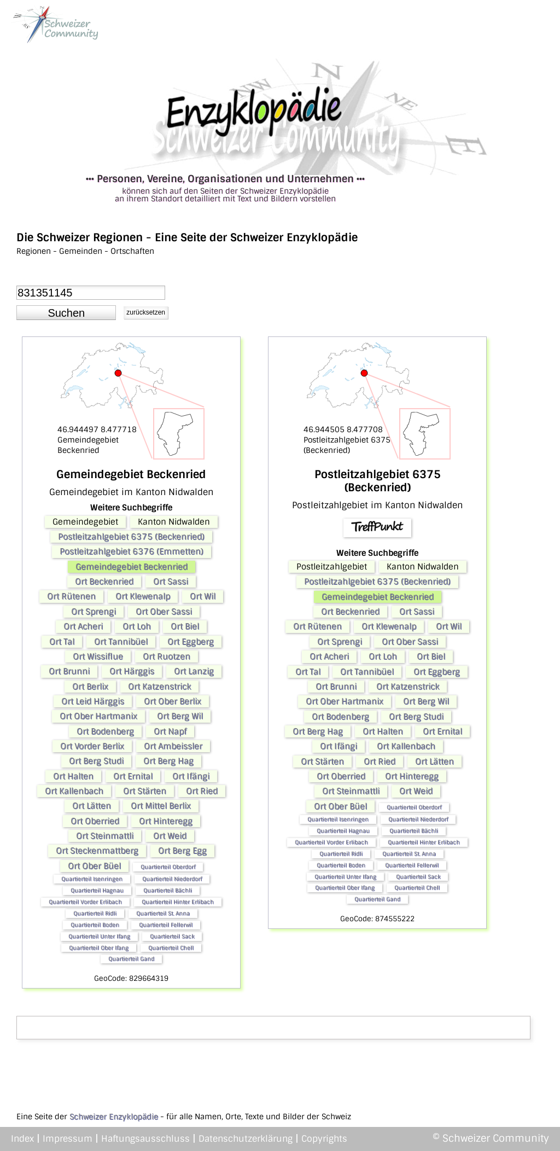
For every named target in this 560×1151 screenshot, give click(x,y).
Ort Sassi (170, 581)
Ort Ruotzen (166, 656)
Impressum (67, 1138)
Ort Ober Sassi (164, 611)
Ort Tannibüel (121, 641)
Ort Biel (185, 626)
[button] (66, 312)
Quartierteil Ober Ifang (99, 947)
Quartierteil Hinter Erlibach (178, 901)
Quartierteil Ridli (94, 913)
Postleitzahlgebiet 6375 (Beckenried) (131, 536)
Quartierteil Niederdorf (172, 878)
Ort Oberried (95, 821)
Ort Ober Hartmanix (98, 716)
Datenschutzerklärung (246, 1138)
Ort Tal (61, 641)
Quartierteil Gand (131, 958)
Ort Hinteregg (165, 821)
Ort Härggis (131, 671)
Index (22, 1138)
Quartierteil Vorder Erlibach (85, 901)
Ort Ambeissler (173, 746)
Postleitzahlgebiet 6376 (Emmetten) (131, 551)
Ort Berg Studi (96, 760)
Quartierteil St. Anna (163, 913)
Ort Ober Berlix (172, 701)
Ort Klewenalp (142, 596)
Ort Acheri (83, 626)
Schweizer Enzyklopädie (113, 1116)
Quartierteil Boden (95, 924)
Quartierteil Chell (171, 947)
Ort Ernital (133, 776)
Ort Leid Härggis (92, 701)
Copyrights (324, 1138)
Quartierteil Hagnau (97, 890)
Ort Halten (73, 776)
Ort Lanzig (194, 671)
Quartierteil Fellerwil (165, 924)
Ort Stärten (144, 791)
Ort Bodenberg (105, 731)
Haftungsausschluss (145, 1138)
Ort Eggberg (190, 641)
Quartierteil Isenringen (91, 878)
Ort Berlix (90, 686)
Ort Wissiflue (98, 656)
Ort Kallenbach (74, 791)
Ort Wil (202, 596)
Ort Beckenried (104, 581)
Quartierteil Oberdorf (168, 866)
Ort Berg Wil (180, 716)
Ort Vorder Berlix (92, 746)
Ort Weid (169, 835)
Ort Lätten (91, 805)
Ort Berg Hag (168, 760)
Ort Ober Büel (94, 866)
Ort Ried (202, 791)
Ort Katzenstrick (159, 686)
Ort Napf (170, 731)
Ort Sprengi (93, 611)
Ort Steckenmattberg (97, 850)
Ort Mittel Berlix (161, 805)
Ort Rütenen (71, 596)
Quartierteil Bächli (167, 890)
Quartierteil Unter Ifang (99, 936)
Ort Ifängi (190, 776)
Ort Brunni (69, 671)
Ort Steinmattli (104, 835)
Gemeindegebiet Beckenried (131, 566)
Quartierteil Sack (172, 936)
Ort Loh (136, 626)
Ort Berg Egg (182, 850)
